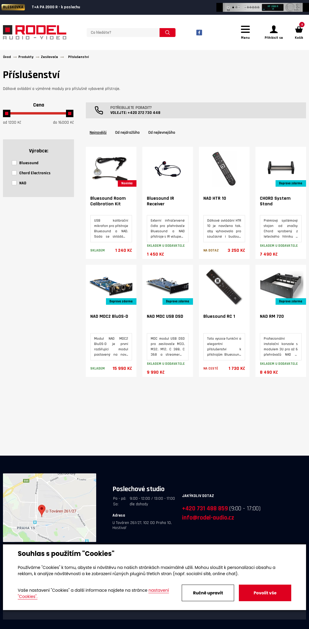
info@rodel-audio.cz (208, 520)
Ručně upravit (208, 593)
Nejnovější (98, 135)
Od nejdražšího (127, 135)
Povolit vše (265, 593)
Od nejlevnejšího (161, 135)
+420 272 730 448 (144, 115)
